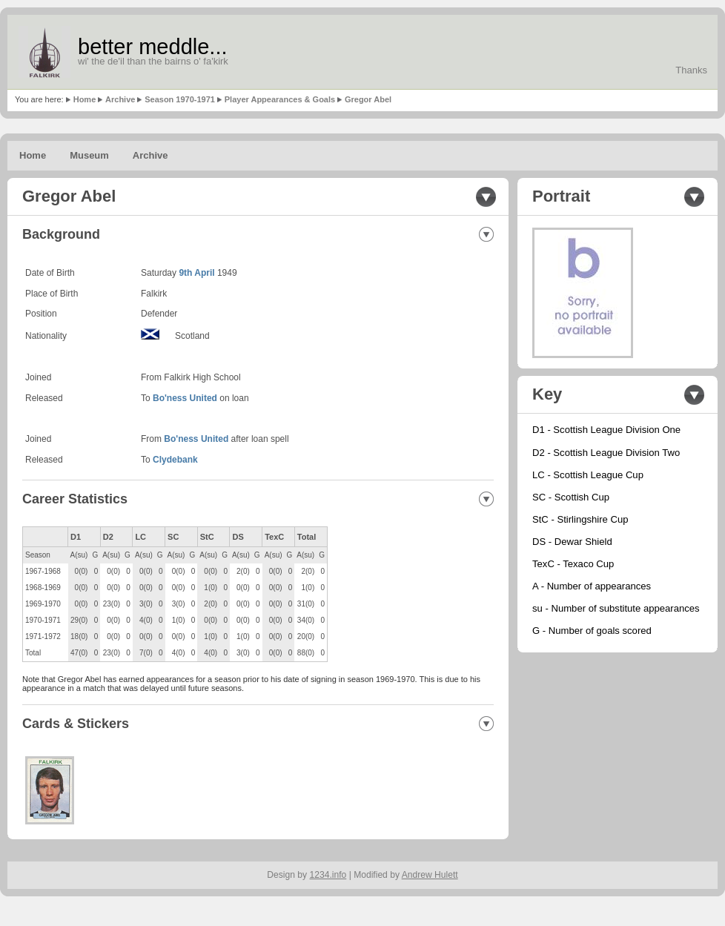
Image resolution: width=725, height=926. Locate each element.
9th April (196, 273)
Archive (120, 99)
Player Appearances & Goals (280, 99)
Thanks (691, 70)
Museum (89, 155)
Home (84, 99)
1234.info (328, 875)
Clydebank (175, 459)
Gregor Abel (368, 99)
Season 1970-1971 (180, 99)
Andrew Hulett (430, 875)
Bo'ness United (185, 398)
